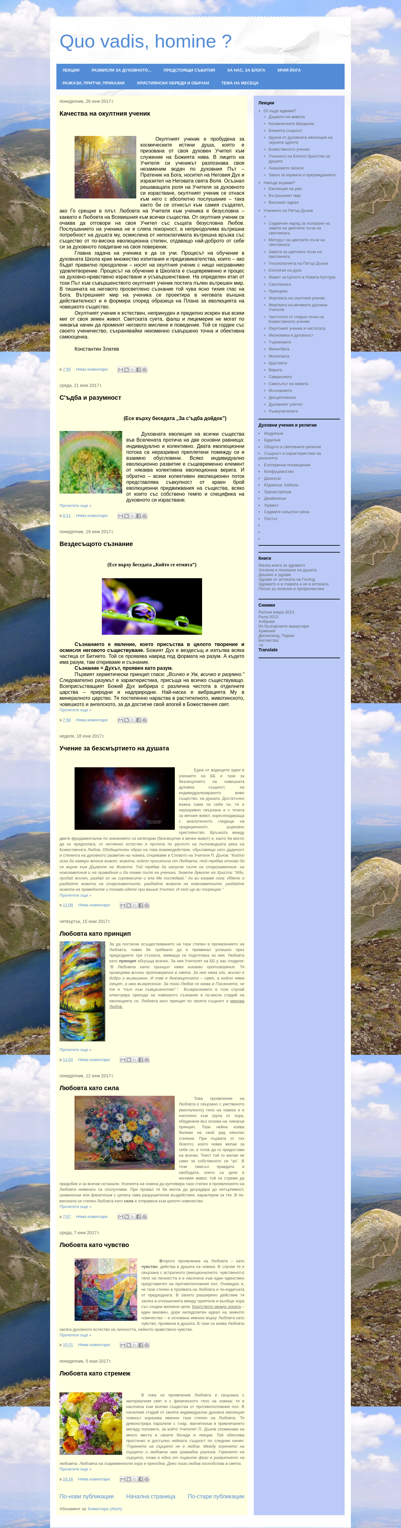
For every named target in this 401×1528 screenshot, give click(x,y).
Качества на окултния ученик (105, 113)
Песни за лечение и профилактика (291, 588)
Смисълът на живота (288, 383)
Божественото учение (289, 149)
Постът (271, 518)
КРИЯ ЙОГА (289, 70)
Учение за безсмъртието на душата (114, 748)
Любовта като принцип (95, 933)
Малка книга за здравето (281, 565)
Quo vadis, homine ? (146, 41)
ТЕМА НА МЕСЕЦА (239, 83)
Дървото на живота (287, 116)
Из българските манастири (283, 626)
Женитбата (279, 349)
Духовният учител (286, 404)
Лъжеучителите (283, 411)
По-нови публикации (87, 1496)
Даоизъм (272, 478)
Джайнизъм (275, 498)
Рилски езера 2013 (276, 612)
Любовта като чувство (94, 1244)
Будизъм (272, 440)
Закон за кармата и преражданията (302, 175)
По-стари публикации (216, 1496)
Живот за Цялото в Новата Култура (302, 277)
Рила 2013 (268, 616)
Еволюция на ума (285, 188)
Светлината (280, 284)
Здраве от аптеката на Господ (286, 579)
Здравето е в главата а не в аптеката (293, 584)
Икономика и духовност (291, 335)
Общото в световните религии (292, 446)
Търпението (280, 342)
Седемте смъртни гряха (286, 511)
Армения (266, 631)
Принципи (278, 291)
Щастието (278, 363)
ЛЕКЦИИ (71, 70)
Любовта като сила (89, 1088)
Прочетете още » (75, 505)
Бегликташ (268, 640)
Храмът (271, 505)
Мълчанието (280, 390)
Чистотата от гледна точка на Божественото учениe (296, 319)
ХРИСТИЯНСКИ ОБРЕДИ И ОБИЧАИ (173, 83)
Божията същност (285, 130)
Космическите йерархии (291, 123)
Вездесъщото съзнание (96, 543)
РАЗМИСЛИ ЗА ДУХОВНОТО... (121, 70)
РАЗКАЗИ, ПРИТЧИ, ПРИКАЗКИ (94, 83)
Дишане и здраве (274, 574)
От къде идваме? (279, 110)
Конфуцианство (279, 471)
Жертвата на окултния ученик (297, 298)
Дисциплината (282, 397)
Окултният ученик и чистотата (297, 328)
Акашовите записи (286, 168)
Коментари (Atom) (105, 1508)
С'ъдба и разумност (90, 397)
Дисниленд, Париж (276, 635)
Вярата (275, 370)
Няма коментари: (92, 369)
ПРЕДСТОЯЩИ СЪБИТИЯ (189, 70)
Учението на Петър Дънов (301, 214)
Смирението (280, 376)
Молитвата (279, 356)
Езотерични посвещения (287, 465)
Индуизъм (273, 433)
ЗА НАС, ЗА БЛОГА (246, 70)
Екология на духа (285, 270)
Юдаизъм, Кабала (281, 485)
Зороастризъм (277, 491)
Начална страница (150, 1496)
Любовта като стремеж (95, 1373)
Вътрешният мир (285, 195)
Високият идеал (284, 202)
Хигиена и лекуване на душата (287, 570)
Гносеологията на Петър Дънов (298, 263)
